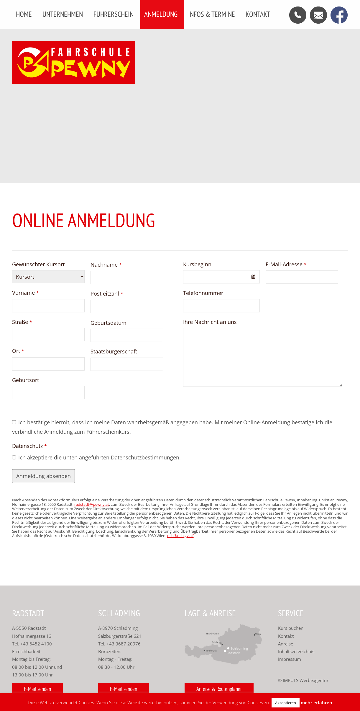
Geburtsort (25, 380)
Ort (18, 350)
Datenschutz (29, 445)
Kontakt (286, 636)
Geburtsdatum (108, 322)
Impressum (289, 659)
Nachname (106, 264)
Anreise (285, 644)
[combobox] (221, 276)
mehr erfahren (316, 702)
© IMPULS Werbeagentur (303, 680)
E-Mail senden (37, 688)
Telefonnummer (203, 292)
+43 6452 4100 (36, 644)
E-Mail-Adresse (286, 264)
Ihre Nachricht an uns (210, 321)
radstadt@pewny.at (91, 504)
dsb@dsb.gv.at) (180, 535)
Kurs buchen (290, 628)
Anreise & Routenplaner (219, 688)
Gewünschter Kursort (38, 264)
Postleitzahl (107, 293)
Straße (22, 321)
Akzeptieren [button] (285, 702)
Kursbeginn (197, 264)
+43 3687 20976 (123, 644)
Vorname (25, 292)
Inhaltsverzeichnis (296, 651)
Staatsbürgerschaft (114, 351)
